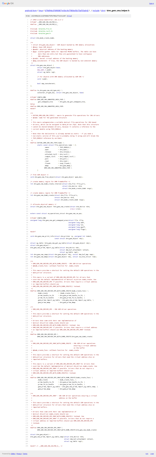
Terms (25, 454)
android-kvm (31, 10)
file (69, 16)
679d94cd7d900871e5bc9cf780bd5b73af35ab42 (67, 10)
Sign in (151, 3)
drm (103, 10)
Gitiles (13, 454)
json (152, 454)
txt (147, 454)
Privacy (18, 454)
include (96, 10)
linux (41, 10)
